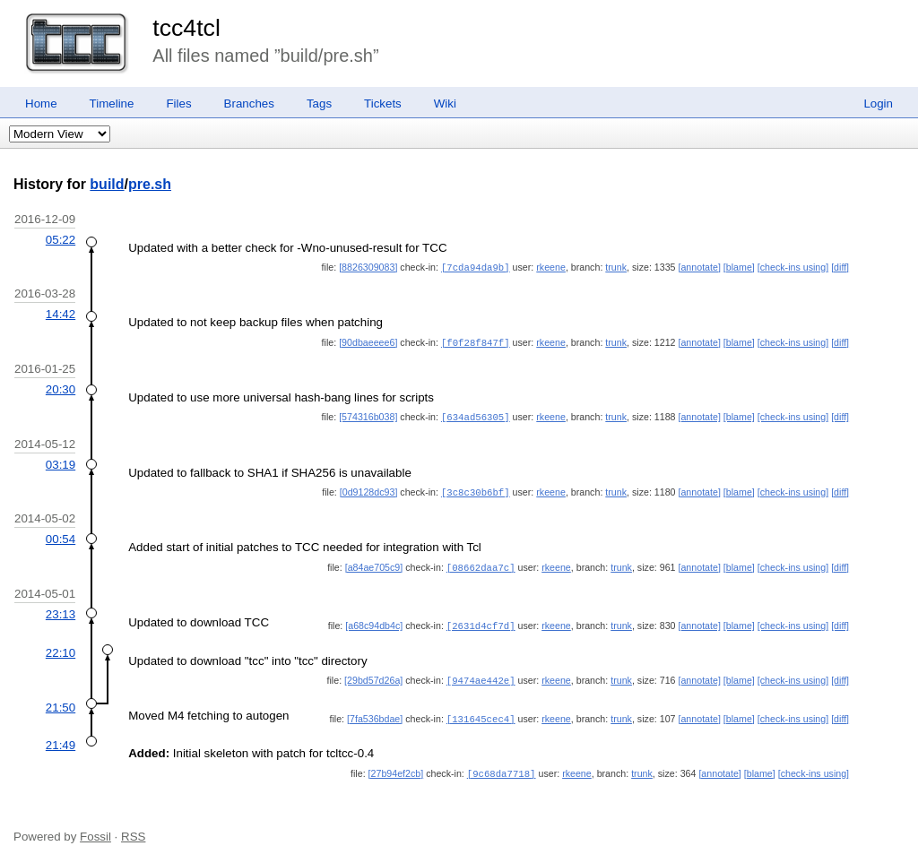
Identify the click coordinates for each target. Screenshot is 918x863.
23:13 (60, 610)
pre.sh (149, 184)
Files (178, 103)
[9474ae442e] (480, 675)
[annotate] (699, 267)
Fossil (95, 828)
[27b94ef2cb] (396, 766)
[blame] (739, 267)
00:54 (60, 535)
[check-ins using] (793, 267)
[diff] (840, 267)
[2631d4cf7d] (480, 621)
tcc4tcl (186, 27)
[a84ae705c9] (374, 563)
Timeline (112, 103)
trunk (616, 267)
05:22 (60, 239)
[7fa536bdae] (375, 712)
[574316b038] (368, 415)
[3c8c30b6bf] (475, 489)
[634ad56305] (475, 415)
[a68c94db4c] (374, 621)
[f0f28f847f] (475, 341)
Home (41, 103)
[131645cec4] (480, 712)
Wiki (445, 103)
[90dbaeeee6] (368, 341)
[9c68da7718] (501, 766)
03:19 (60, 462)
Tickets (383, 103)
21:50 (60, 701)
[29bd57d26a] (373, 674)
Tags (319, 103)
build (107, 184)
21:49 (60, 738)
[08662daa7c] (480, 563)
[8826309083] (368, 267)
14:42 (60, 313)
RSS (133, 828)
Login (878, 103)
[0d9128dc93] (369, 489)
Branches (249, 103)
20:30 (60, 387)
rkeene (551, 267)
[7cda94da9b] (475, 267)
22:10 (60, 647)
